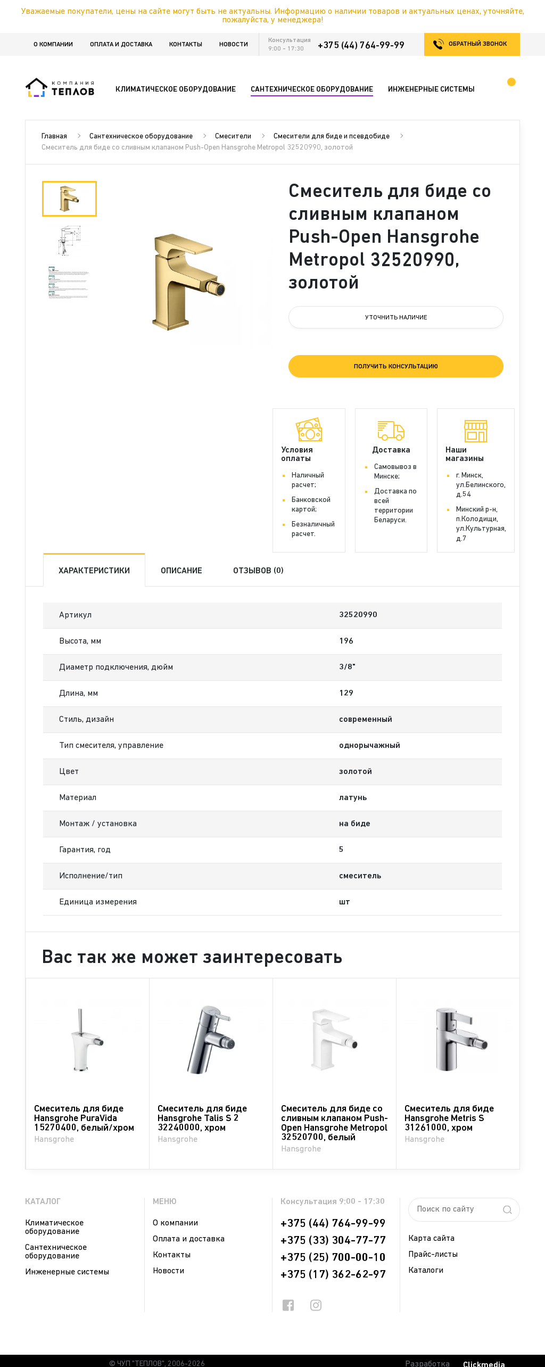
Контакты (185, 45)
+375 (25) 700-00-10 (333, 1258)
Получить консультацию (396, 367)
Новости (233, 45)
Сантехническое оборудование (141, 137)
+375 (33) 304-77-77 (333, 1241)
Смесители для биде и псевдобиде (332, 137)
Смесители (233, 137)
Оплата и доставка (121, 45)
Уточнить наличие (396, 318)
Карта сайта (431, 1238)
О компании (53, 45)
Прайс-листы (433, 1254)
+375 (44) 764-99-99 (361, 46)
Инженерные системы (67, 1272)
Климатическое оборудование (54, 1227)
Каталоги (425, 1270)
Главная (54, 137)
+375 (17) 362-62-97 (333, 1275)
